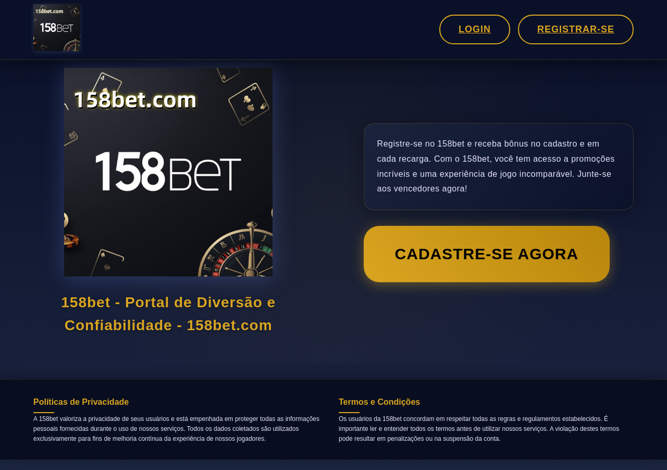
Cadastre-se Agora (487, 253)
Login (475, 29)
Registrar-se (575, 29)
